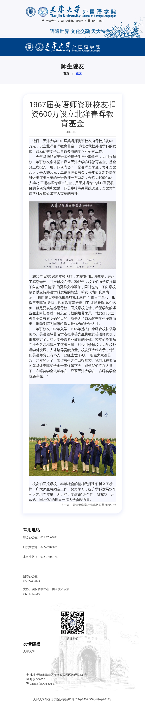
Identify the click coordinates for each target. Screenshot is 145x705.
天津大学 (48, 20)
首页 (66, 73)
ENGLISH (95, 20)
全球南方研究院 (72, 20)
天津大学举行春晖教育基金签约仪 (94, 504)
